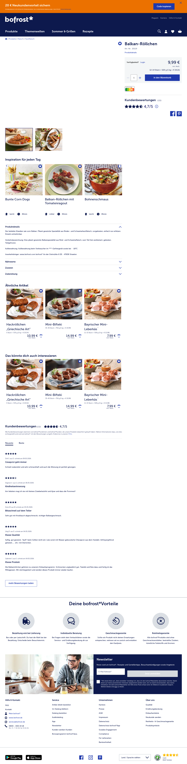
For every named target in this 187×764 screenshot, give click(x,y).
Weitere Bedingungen (66, 9)
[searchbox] (102, 31)
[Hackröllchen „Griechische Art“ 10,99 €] (24, 319)
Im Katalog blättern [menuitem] (60, 708)
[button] (164, 6)
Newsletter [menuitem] (56, 725)
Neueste (9, 445)
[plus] (140, 77)
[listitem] (24, 190)
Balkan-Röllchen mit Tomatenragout (59, 201)
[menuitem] (11, 33)
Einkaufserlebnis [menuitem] (152, 712)
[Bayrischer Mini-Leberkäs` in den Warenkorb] (118, 336)
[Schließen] (181, 2)
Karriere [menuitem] (163, 18)
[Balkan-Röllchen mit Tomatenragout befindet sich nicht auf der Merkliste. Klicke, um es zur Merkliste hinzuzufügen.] (79, 167)
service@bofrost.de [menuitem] (15, 720)
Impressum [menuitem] (103, 716)
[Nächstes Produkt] (118, 291)
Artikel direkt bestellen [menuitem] (61, 704)
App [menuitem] (53, 721)
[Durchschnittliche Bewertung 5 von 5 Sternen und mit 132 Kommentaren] (156, 106)
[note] (24, 214)
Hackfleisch (29, 39)
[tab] (166, 31)
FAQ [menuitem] (7, 704)
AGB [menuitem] (101, 712)
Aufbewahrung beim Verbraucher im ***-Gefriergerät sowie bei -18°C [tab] (41, 249)
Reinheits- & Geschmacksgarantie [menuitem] (160, 721)
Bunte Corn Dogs (17, 199)
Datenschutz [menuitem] (104, 721)
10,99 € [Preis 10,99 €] (30, 336)
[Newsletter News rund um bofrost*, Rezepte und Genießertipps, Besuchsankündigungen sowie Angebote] (138, 675)
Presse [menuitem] (101, 708)
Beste (21, 445)
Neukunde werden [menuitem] (153, 716)
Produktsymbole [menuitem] (152, 725)
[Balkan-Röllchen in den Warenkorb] (162, 77)
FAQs (70, 436)
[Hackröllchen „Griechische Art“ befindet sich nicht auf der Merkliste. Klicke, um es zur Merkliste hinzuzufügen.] (40, 291)
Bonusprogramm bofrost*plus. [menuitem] (65, 733)
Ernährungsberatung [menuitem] (154, 708)
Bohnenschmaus (96, 199)
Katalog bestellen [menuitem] (59, 712)
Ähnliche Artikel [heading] (16, 285)
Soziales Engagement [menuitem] (108, 729)
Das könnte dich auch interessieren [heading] (30, 357)
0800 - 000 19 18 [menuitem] (14, 724)
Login (142, 62)
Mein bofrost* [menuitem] (12, 712)
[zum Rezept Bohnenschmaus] (103, 179)
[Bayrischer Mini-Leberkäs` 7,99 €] (102, 319)
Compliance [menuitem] (104, 733)
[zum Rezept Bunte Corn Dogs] (24, 179)
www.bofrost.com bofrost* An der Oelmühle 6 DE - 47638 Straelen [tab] (41, 254)
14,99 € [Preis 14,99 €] (69, 336)
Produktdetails (131, 52)
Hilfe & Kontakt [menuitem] (175, 18)
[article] (63, 185)
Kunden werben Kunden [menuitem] (62, 729)
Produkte (12, 39)
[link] (31, 20)
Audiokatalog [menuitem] (57, 716)
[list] (93, 631)
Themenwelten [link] (35, 31)
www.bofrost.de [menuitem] (13, 716)
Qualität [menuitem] (149, 704)
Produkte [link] (11, 31)
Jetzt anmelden (166, 674)
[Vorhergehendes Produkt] (9, 291)
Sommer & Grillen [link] (63, 31)
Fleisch (20, 39)
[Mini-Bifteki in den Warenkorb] (79, 336)
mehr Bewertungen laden (21, 585)
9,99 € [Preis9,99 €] (174, 62)
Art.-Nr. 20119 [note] (131, 49)
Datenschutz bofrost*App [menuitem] (109, 725)
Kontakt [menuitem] (8, 708)
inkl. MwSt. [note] (32, 339)
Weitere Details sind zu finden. (112, 687)
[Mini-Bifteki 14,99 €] (63, 319)
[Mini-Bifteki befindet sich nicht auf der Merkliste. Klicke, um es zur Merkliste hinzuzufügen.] (79, 291)
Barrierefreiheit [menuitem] (105, 741)
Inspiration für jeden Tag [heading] (23, 159)
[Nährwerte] (130, 89)
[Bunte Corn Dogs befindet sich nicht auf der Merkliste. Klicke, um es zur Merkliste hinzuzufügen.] (39, 167)
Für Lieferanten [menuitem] (105, 737)
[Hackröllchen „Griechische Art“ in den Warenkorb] (40, 336)
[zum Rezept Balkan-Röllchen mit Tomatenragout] (64, 179)
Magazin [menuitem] (155, 18)
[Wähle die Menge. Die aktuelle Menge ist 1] (134, 77)
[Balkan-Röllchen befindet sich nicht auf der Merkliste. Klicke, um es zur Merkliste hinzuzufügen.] (119, 44)
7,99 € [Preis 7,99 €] (109, 336)
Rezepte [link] (88, 31)
